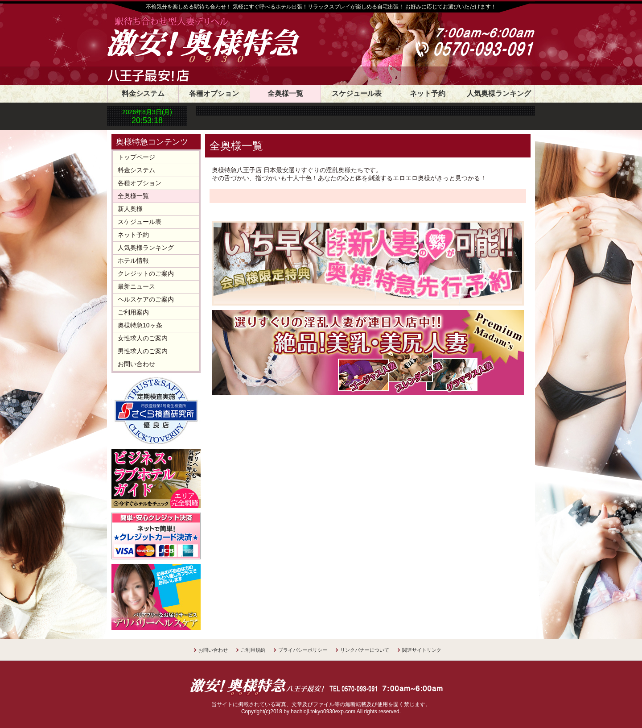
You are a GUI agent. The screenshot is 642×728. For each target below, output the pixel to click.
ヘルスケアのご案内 (146, 299)
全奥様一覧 (285, 93)
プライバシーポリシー (302, 650)
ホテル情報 (133, 260)
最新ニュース (136, 286)
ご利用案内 (133, 312)
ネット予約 (427, 93)
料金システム (143, 93)
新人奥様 (130, 208)
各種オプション (214, 93)
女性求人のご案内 (143, 338)
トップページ (136, 157)
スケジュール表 (357, 93)
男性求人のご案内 (143, 351)
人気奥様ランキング (499, 93)
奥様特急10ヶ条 (140, 325)
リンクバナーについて (364, 650)
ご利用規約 (253, 650)
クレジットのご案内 (146, 273)
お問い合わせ (136, 364)
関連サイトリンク (421, 650)
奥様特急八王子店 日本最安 (229, 41)
